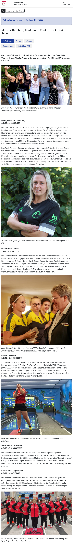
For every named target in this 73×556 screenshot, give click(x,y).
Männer (28, 41)
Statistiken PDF (24, 46)
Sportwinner (8, 46)
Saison (18, 41)
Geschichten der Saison (15, 11)
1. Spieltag (7, 41)
